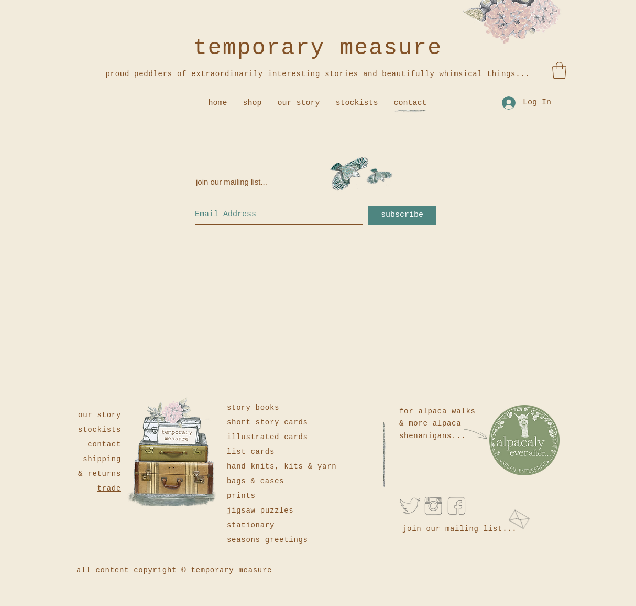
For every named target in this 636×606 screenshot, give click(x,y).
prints (241, 496)
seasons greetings (267, 540)
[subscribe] (402, 215)
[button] (559, 70)
